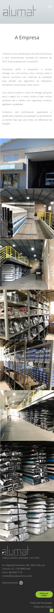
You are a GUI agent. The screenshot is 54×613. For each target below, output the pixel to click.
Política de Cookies (43, 606)
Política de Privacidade (41, 602)
